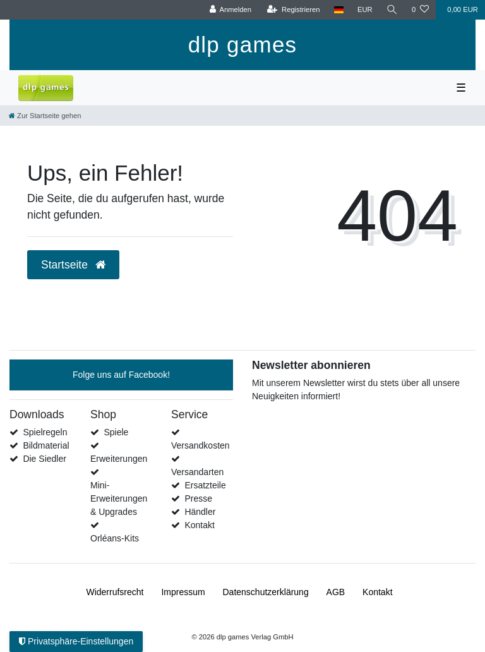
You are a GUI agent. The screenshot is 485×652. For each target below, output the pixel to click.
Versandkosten (200, 445)
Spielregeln (45, 432)
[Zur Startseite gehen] (45, 115)
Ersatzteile (204, 485)
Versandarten (197, 472)
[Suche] (392, 10)
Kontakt (199, 525)
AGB (335, 592)
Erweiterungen (118, 459)
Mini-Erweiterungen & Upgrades (118, 498)
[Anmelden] (230, 10)
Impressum (183, 592)
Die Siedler (44, 459)
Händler (199, 512)
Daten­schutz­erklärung (266, 592)
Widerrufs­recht (114, 592)
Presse (198, 498)
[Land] (338, 10)
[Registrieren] (293, 10)
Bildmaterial (46, 445)
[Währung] (365, 10)
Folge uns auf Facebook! (121, 375)
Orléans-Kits (114, 538)
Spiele (116, 432)
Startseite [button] (73, 264)
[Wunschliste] (420, 10)
